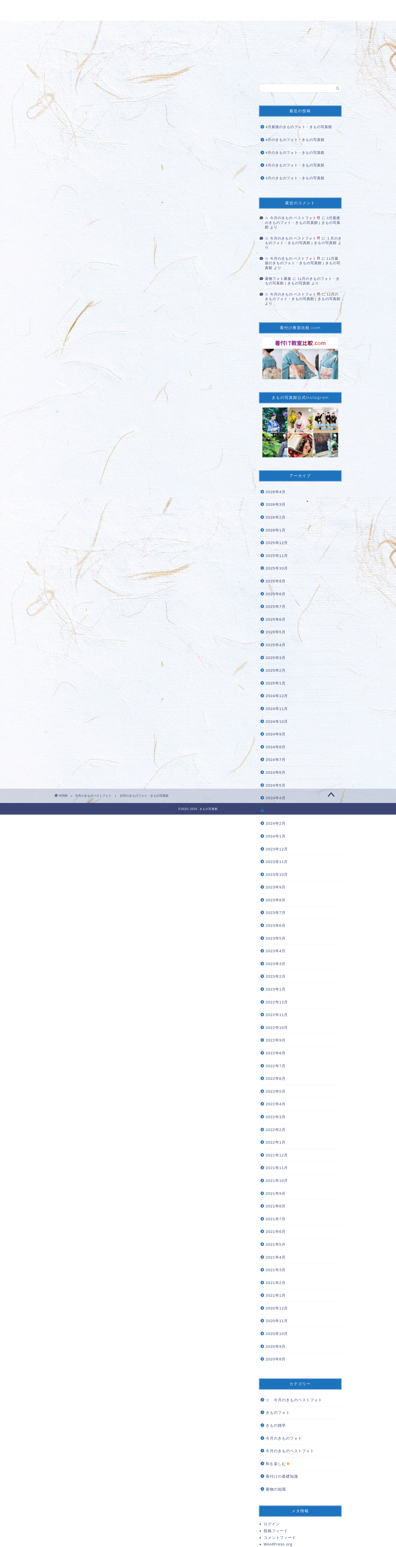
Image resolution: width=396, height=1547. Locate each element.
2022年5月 (276, 1091)
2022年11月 (277, 1015)
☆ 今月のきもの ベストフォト (292, 218)
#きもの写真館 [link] (76, 481)
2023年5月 (276, 938)
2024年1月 (276, 836)
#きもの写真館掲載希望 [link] (124, 473)
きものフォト (278, 1412)
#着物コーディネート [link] (127, 437)
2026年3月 (276, 504)
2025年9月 (276, 581)
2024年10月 (277, 721)
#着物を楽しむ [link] (76, 459)
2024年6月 (276, 772)
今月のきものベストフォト (80, 93)
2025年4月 (276, 645)
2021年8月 (276, 1206)
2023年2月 (276, 976)
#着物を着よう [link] (104, 459)
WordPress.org (278, 1544)
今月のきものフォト (284, 1438)
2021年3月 (276, 1270)
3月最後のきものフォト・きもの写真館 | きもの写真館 (302, 222)
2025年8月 (276, 594)
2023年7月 (276, 912)
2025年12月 (277, 543)
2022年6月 (276, 1078)
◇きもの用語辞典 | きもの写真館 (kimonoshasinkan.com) (117, 579)
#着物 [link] (83, 437)
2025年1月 (276, 683)
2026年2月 (276, 517)
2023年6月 (276, 925)
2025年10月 (277, 568)
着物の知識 (276, 1489)
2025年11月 (277, 555)
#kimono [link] (98, 437)
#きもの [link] (69, 437)
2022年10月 (277, 1027)
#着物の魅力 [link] (73, 466)
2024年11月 (277, 708)
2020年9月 (276, 1346)
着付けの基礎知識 (282, 1476)
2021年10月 (277, 1180)
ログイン (272, 1524)
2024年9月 (276, 734)
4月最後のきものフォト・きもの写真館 (299, 127)
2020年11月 (277, 1321)
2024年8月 (276, 747)
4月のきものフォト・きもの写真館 (295, 140)
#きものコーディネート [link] (84, 444)
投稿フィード (276, 1531)
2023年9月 (276, 887)
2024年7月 (276, 759)
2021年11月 (277, 1168)
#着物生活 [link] (170, 459)
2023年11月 (277, 861)
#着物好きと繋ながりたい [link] (131, 444)
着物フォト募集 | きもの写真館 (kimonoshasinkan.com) (115, 556)
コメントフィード (280, 1537)
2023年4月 (276, 951)
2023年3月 (276, 964)
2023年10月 (277, 874)
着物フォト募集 (278, 279)
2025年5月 (276, 632)
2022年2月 (276, 1129)
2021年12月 (277, 1155)
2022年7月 (276, 1066)
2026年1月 (276, 530)
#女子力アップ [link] (116, 466)
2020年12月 (277, 1308)
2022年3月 (276, 1117)
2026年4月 (276, 492)
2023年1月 (276, 989)
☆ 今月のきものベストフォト (294, 1400)
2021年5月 (276, 1244)
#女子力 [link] (93, 466)
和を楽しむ (278, 1464)
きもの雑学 (276, 1425)
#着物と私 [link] (151, 459)
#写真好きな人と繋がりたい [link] (141, 452)
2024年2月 (276, 823)
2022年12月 (277, 1002)
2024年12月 (277, 696)
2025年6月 (276, 619)
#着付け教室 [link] (90, 473)
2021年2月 (276, 1283)
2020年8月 (276, 1359)
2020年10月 (277, 1333)
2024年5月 (276, 785)
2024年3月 (276, 811)
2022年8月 (276, 1053)
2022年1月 (276, 1142)
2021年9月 (276, 1193)
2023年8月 (276, 900)
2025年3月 (276, 658)
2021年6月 (276, 1231)
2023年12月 (277, 849)
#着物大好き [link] (129, 459)
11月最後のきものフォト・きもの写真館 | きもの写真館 (302, 263)
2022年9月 (276, 1040)
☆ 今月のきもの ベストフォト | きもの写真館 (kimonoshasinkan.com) (132, 534)
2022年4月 (276, 1104)
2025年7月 (276, 606)
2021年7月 (276, 1219)
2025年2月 (276, 670)
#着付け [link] (69, 473)
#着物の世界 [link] (192, 459)
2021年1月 (276, 1295)
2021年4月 (276, 1257)
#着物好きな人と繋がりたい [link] (88, 452)
